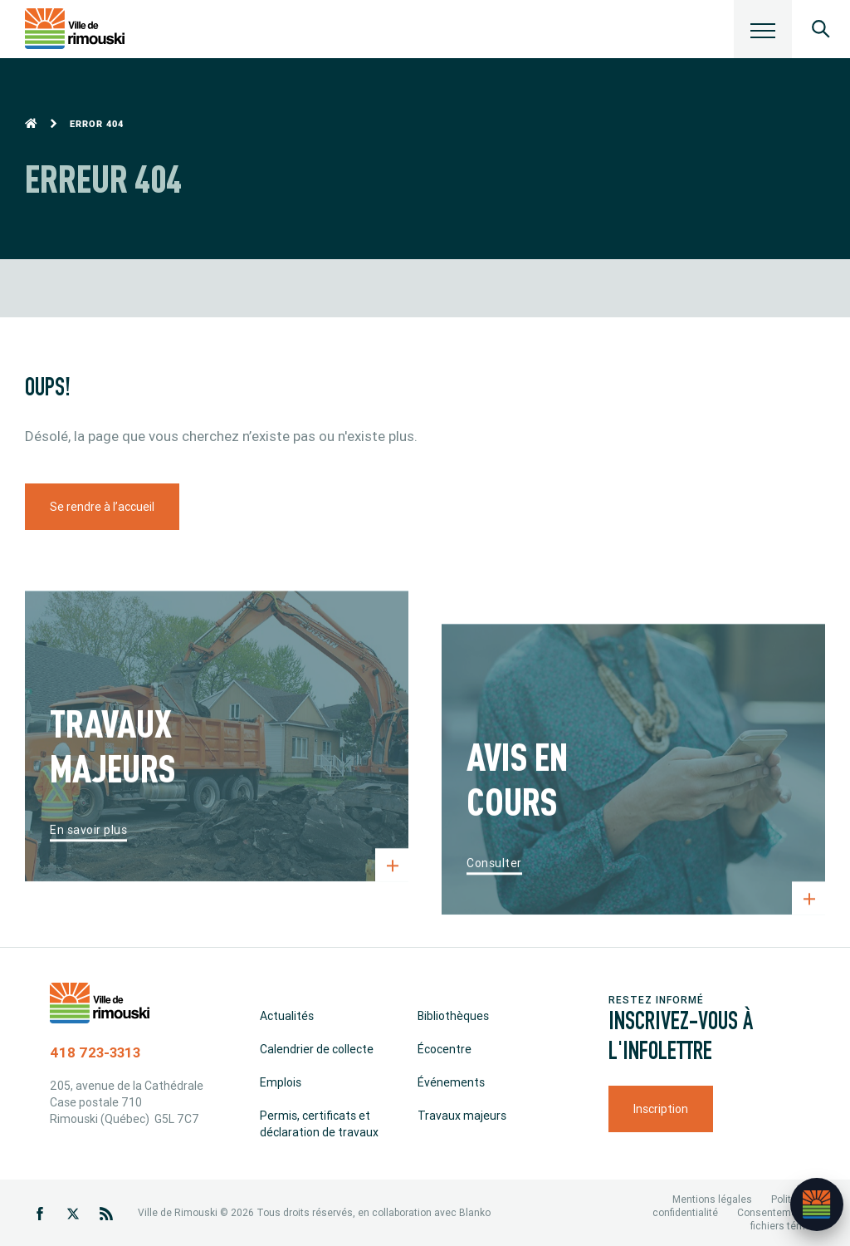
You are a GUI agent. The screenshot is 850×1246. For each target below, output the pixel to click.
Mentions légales (712, 1199)
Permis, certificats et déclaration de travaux (319, 1124)
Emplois (280, 1082)
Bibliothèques (453, 1015)
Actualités (287, 1015)
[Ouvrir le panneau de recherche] (821, 29)
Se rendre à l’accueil (102, 506)
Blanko (475, 1212)
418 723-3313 (95, 1052)
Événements (451, 1082)
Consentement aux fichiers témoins (781, 1219)
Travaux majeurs (462, 1115)
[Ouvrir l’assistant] (816, 1204)
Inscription (660, 1108)
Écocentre (444, 1049)
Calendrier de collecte (317, 1049)
